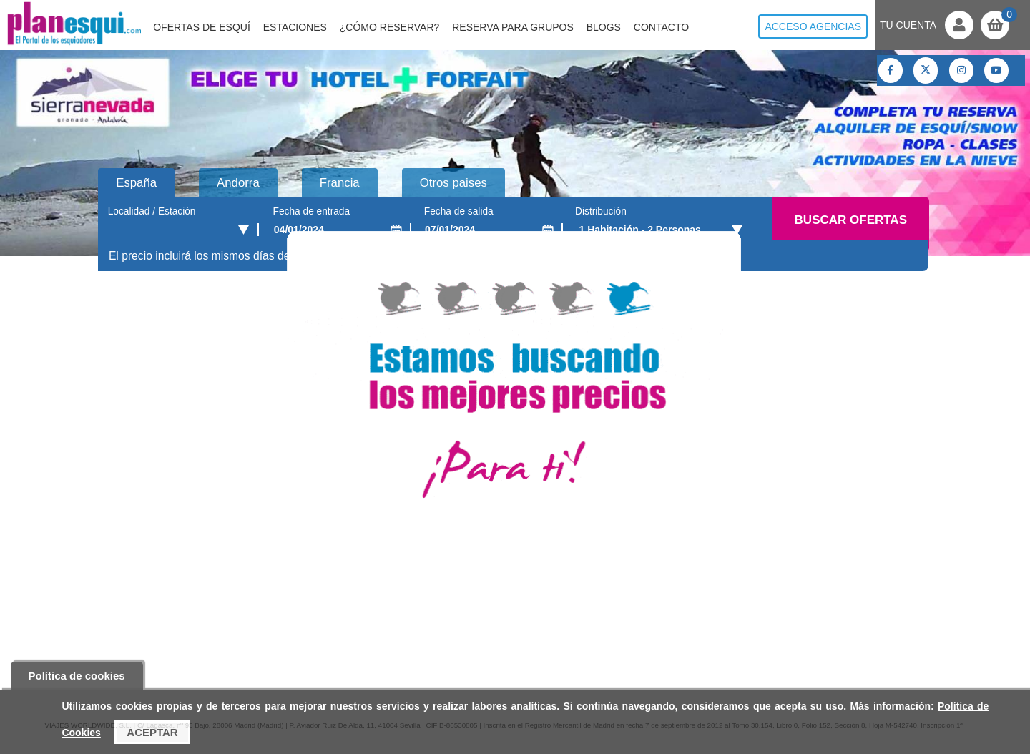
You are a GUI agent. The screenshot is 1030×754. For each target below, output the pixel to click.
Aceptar (152, 732)
